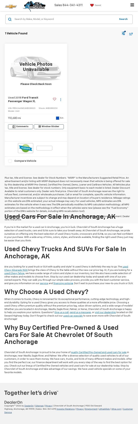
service (44, 283)
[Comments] (20, 126)
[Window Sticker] (49, 126)
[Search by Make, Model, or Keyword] (65, 19)
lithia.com (116, 409)
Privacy (48, 406)
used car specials (73, 316)
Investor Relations (66, 409)
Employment (91, 409)
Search (123, 19)
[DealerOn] (13, 402)
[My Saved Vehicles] (95, 5)
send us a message (80, 312)
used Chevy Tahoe (14, 273)
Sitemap (39, 406)
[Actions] (61, 100)
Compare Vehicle (25, 161)
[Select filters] (123, 33)
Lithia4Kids (104, 409)
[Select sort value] (130, 34)
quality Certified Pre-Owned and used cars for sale (98, 352)
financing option (63, 283)
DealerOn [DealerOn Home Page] (29, 406)
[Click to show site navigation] (132, 5)
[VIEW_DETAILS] (36, 67)
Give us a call (61, 312)
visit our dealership (105, 312)
